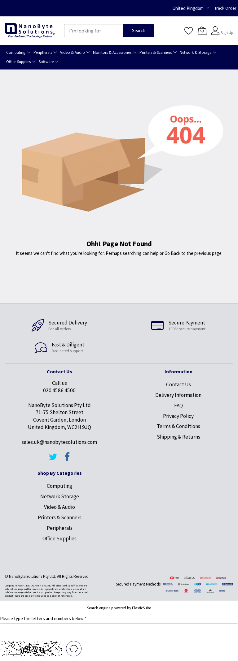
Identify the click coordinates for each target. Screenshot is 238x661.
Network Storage (59, 496)
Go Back (172, 253)
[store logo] (30, 31)
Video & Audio (59, 507)
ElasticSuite (141, 608)
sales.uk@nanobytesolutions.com (59, 442)
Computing (59, 486)
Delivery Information (178, 395)
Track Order (225, 8)
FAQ (178, 405)
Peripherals (60, 528)
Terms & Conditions (178, 426)
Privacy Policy (178, 416)
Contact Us (178, 384)
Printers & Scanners (60, 517)
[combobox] (93, 30)
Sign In (226, 27)
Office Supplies (59, 538)
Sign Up (227, 32)
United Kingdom (188, 8)
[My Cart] (202, 30)
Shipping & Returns (178, 436)
